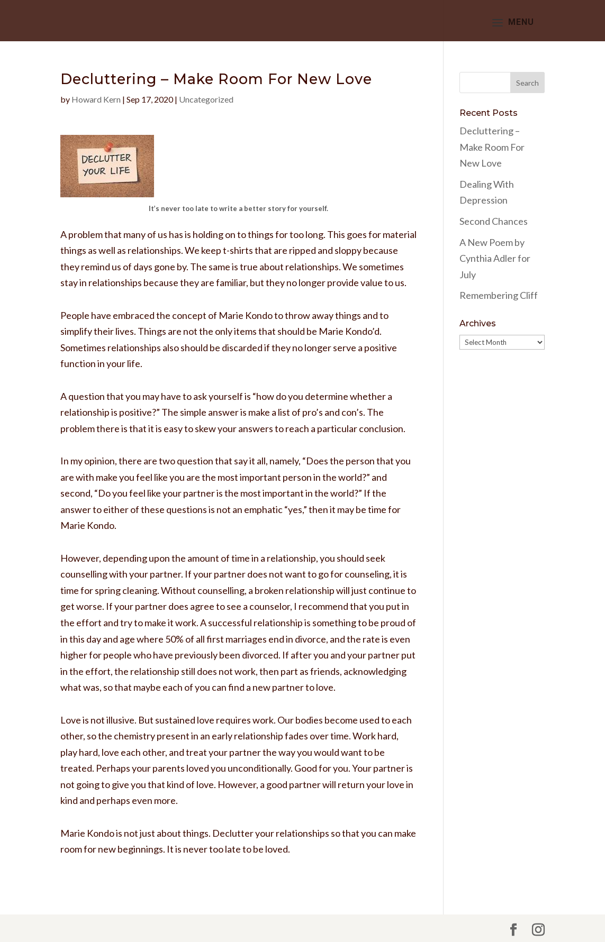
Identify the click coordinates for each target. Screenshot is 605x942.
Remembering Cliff (498, 295)
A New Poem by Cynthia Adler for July (494, 258)
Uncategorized (206, 99)
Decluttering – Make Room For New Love (492, 147)
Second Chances (493, 221)
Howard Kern (96, 99)
